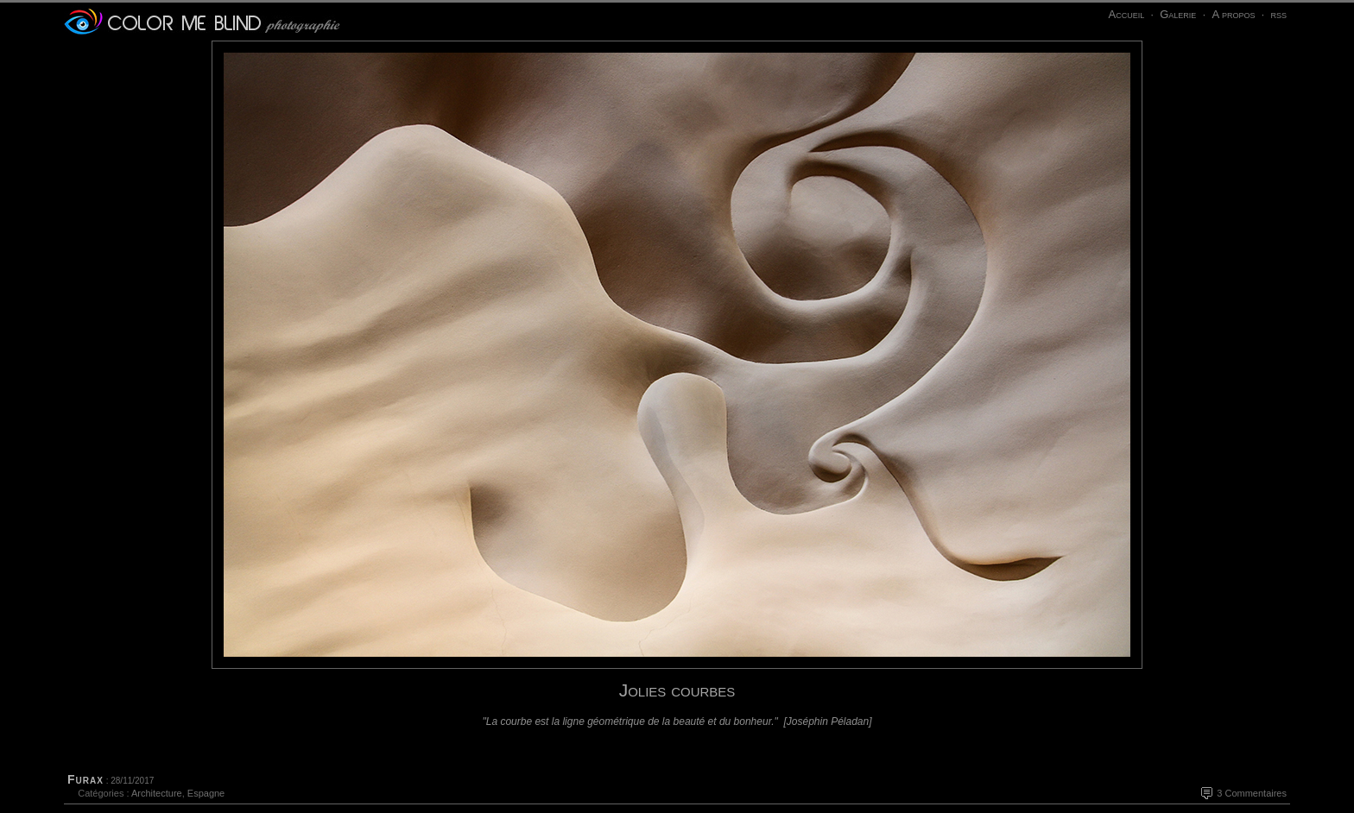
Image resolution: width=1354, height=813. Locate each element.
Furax (85, 779)
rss (1278, 14)
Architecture (156, 793)
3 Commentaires (1252, 793)
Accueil (1126, 14)
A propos (1233, 14)
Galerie (1178, 14)
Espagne (206, 793)
